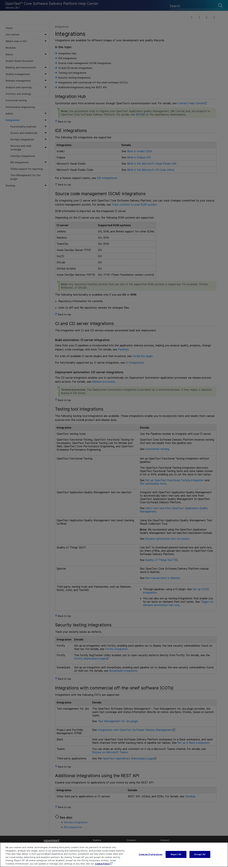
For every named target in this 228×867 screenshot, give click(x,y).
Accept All (199, 857)
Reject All (176, 857)
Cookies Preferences (150, 857)
